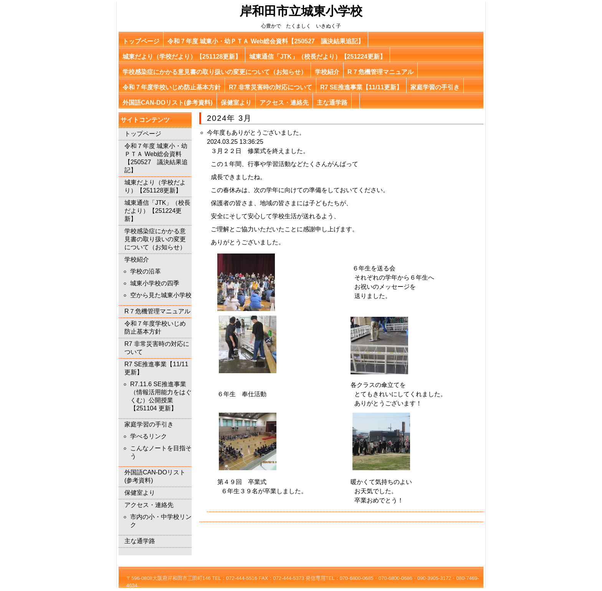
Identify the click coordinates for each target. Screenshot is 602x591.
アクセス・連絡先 (284, 102)
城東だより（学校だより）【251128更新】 (181, 56)
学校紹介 (327, 72)
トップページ (140, 41)
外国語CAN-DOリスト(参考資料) (167, 102)
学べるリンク (148, 436)
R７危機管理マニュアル (380, 72)
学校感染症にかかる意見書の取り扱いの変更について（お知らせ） (214, 72)
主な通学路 (332, 102)
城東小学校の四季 (154, 283)
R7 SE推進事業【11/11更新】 (361, 87)
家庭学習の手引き (435, 87)
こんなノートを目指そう (161, 452)
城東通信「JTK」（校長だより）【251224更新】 (317, 56)
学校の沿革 (145, 271)
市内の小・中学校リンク (161, 521)
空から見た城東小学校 (161, 295)
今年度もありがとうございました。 (256, 132)
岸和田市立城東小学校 (301, 11)
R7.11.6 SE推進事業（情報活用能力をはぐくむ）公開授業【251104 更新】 (161, 396)
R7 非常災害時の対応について (270, 87)
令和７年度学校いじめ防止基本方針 (171, 87)
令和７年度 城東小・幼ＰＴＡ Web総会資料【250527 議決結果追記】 (265, 41)
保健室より (236, 102)
